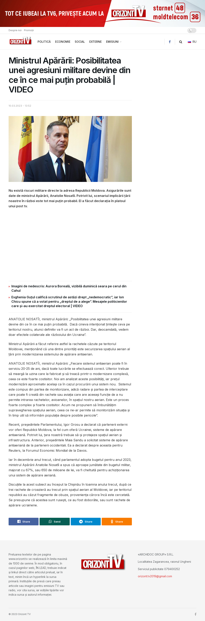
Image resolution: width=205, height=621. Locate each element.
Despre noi (15, 30)
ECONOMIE (62, 41)
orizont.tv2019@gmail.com (155, 576)
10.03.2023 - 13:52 (20, 105)
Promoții (29, 30)
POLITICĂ (44, 41)
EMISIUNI (112, 41)
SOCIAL (80, 41)
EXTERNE (95, 41)
